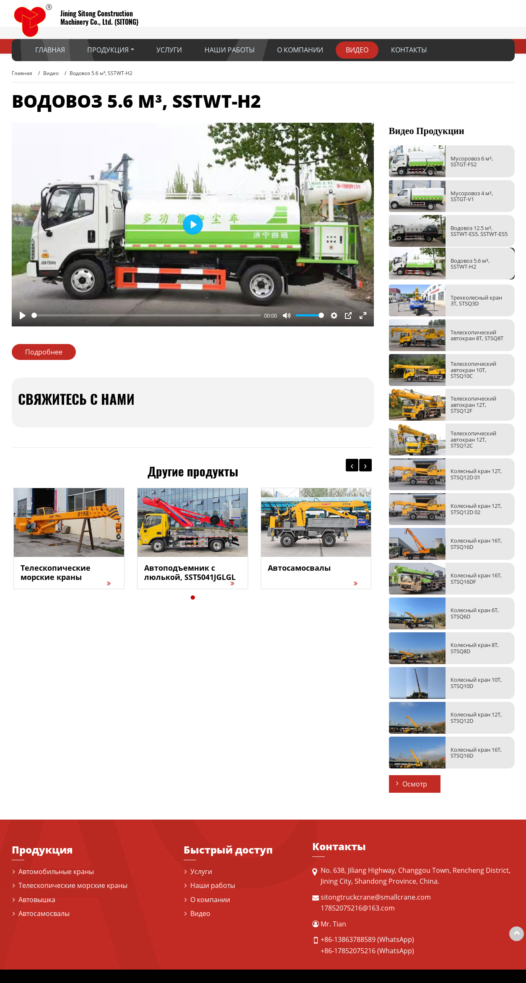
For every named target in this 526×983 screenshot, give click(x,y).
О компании (300, 49)
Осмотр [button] (414, 784)
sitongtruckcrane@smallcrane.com (376, 897)
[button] (193, 597)
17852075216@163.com (358, 908)
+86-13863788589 (348, 939)
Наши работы (230, 49)
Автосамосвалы (44, 913)
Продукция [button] (108, 49)
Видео (357, 49)
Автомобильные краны (56, 871)
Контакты (409, 49)
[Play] (22, 315)
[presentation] (352, 465)
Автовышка (36, 899)
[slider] (146, 315)
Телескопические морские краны (72, 885)
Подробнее (43, 352)
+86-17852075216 (348, 950)
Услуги (169, 49)
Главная (50, 49)
